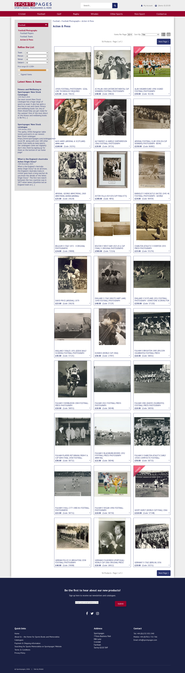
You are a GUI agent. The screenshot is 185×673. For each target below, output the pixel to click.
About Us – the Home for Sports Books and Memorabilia (37, 637)
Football (41, 14)
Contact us (162, 14)
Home (17, 633)
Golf (59, 14)
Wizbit (41, 669)
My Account (148, 5)
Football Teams (26, 36)
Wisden (94, 14)
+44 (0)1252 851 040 (145, 633)
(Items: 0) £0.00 (164, 5)
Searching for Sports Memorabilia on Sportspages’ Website (38, 646)
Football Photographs (27, 30)
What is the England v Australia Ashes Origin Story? (33, 160)
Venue (20, 59)
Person (20, 56)
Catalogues (19, 640)
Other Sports (116, 14)
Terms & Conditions (22, 650)
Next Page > (164, 41)
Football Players (27, 33)
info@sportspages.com (148, 640)
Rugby (76, 14)
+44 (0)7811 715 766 (148, 637)
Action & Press (26, 39)
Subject (21, 62)
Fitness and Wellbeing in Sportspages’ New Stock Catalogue (29, 92)
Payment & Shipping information (27, 643)
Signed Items (25, 74)
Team (20, 52)
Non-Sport (139, 14)
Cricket (22, 14)
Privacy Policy (20, 653)
